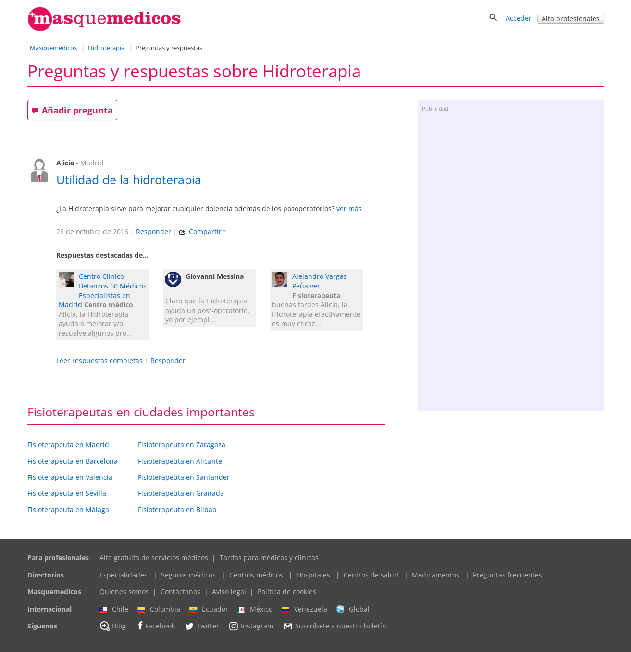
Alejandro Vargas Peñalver (319, 281)
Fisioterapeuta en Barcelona (72, 460)
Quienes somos (124, 591)
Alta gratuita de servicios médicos (153, 557)
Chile (113, 609)
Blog (112, 626)
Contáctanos (180, 591)
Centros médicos (256, 574)
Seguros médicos (188, 574)
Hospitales (313, 574)
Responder (153, 231)
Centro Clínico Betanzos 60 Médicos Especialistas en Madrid (103, 290)
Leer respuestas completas (99, 360)
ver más (349, 208)
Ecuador (208, 609)
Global (353, 609)
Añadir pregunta (72, 110)
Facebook (155, 625)
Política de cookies (287, 591)
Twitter (201, 626)
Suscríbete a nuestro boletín (334, 626)
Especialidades (123, 574)
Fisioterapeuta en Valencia (69, 477)
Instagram (250, 626)
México (254, 609)
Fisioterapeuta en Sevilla (66, 493)
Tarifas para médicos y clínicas (269, 557)
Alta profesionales (571, 18)
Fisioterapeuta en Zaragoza (181, 444)
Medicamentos (435, 574)
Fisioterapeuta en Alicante (180, 460)
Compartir (202, 231)
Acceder (519, 18)
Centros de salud (371, 574)
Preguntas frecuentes (507, 574)
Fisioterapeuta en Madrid (68, 444)
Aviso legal (229, 591)
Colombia (158, 609)
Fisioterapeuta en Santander (184, 477)
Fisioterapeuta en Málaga (68, 509)
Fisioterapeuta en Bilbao (177, 509)
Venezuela (304, 609)
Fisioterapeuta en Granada (181, 493)
